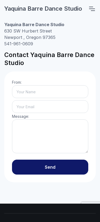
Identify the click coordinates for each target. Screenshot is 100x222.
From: (17, 82)
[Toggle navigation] (92, 9)
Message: (20, 116)
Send (50, 167)
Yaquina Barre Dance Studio (43, 8)
